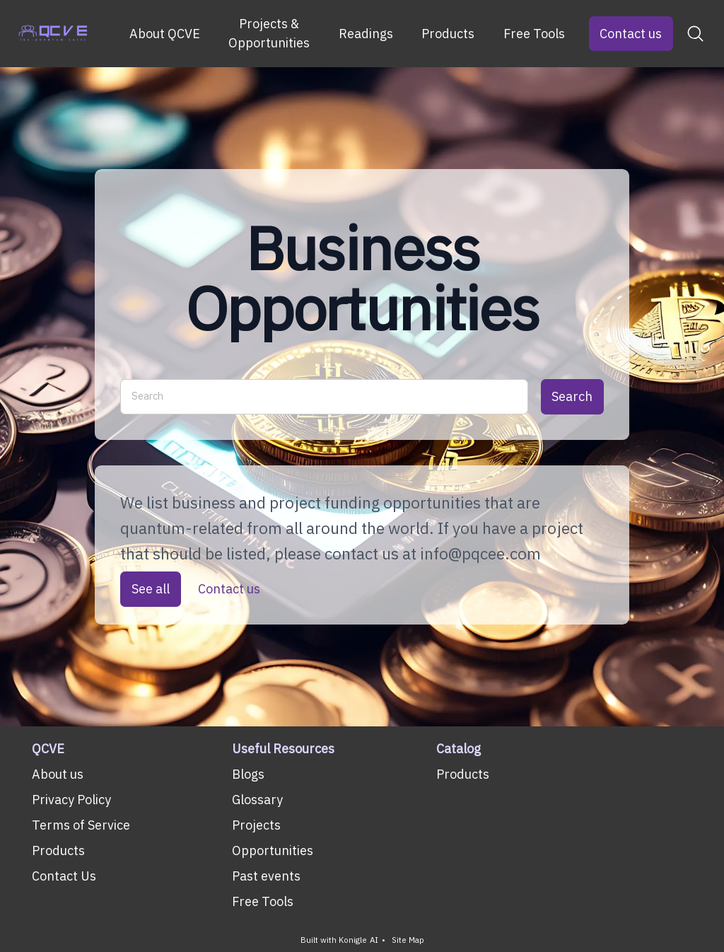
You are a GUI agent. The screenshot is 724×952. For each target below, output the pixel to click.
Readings (366, 33)
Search (571, 396)
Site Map (408, 940)
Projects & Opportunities (269, 33)
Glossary (257, 799)
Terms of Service (81, 825)
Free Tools (534, 33)
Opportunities (272, 850)
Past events (266, 876)
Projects (256, 825)
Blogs (248, 774)
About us (57, 774)
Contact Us (64, 876)
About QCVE (164, 33)
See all (151, 589)
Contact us (631, 33)
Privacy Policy (71, 799)
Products (447, 33)
